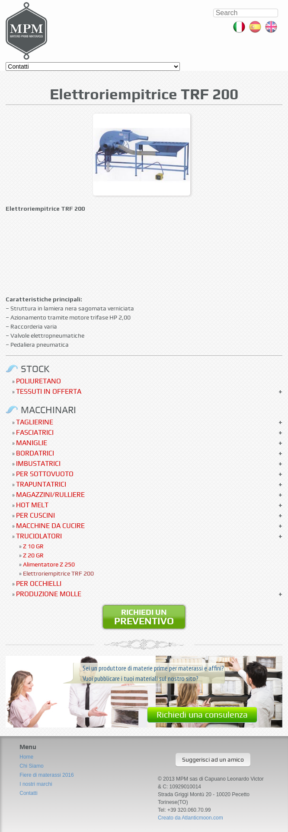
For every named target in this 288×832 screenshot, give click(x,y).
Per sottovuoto (45, 474)
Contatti (28, 793)
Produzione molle (48, 594)
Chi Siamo (31, 766)
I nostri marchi (35, 784)
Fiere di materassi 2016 (46, 775)
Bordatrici (35, 453)
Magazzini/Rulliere (50, 494)
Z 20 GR (33, 555)
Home (26, 757)
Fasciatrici (35, 432)
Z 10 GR (33, 546)
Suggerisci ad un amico (213, 759)
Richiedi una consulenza (202, 714)
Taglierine (34, 422)
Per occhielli (38, 583)
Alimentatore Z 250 (49, 564)
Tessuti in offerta (48, 391)
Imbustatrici (38, 463)
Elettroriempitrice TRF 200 (58, 573)
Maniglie (31, 443)
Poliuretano (38, 381)
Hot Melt (32, 505)
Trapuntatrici (41, 484)
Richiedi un (144, 616)
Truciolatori (39, 536)
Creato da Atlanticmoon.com (190, 818)
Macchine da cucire (50, 526)
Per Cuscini (35, 515)
